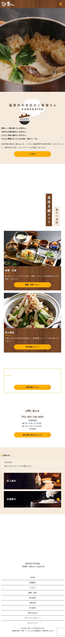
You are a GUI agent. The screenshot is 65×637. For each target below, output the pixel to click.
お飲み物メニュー (32, 387)
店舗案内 (32, 582)
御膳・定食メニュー (32, 285)
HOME (32, 577)
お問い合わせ (32, 613)
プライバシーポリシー (32, 618)
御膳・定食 (32, 593)
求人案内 (32, 608)
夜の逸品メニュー (32, 347)
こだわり (32, 154)
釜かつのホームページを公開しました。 (19, 466)
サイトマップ (32, 623)
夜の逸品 (32, 598)
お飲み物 (32, 603)
